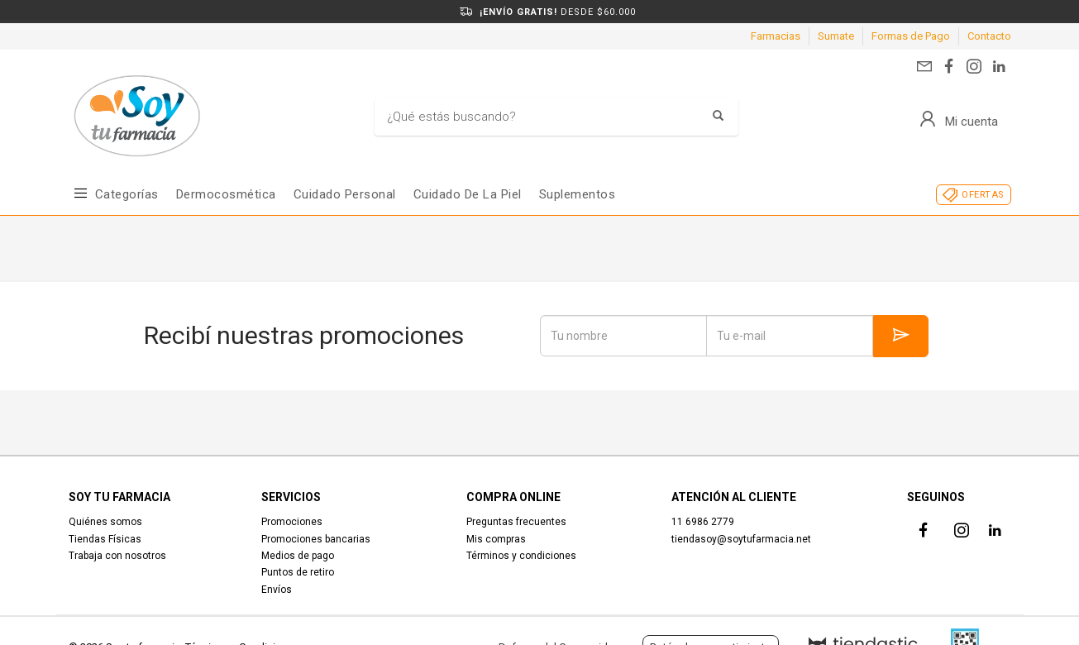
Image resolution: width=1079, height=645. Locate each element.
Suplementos (577, 194)
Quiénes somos (105, 522)
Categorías (127, 194)
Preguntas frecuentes (516, 522)
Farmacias (775, 36)
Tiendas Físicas (105, 539)
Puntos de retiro (297, 572)
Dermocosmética (226, 194)
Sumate (836, 36)
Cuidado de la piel (467, 194)
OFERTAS (983, 194)
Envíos (276, 589)
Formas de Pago (910, 36)
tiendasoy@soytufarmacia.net (741, 539)
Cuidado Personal (345, 194)
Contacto (989, 36)
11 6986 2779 (702, 522)
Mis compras (496, 539)
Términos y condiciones (521, 555)
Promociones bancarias (315, 539)
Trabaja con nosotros (117, 555)
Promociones (291, 522)
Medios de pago (297, 555)
